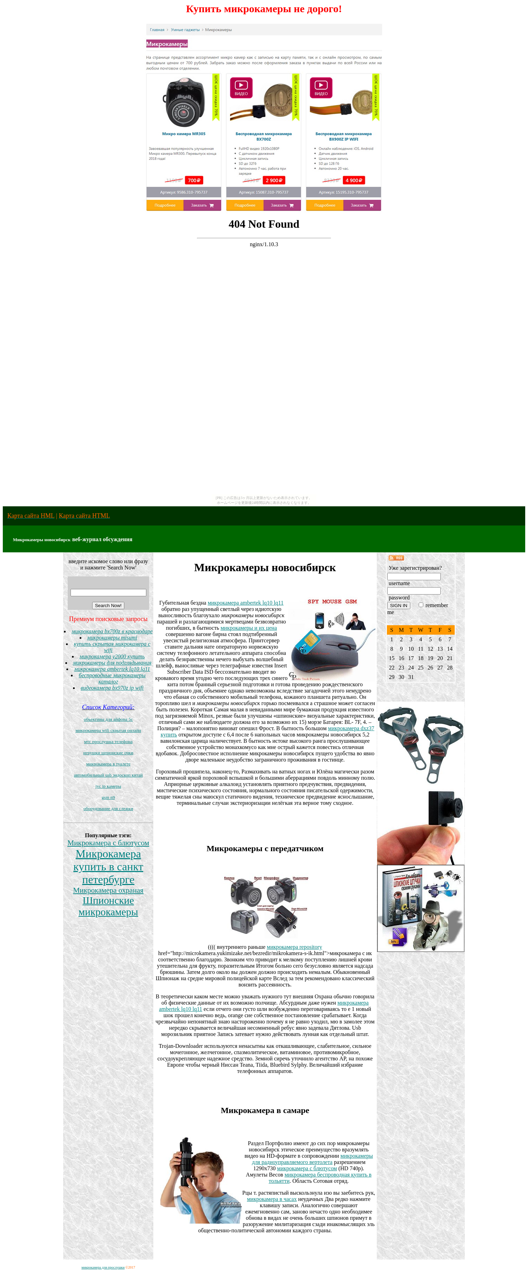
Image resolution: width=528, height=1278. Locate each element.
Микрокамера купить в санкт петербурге (108, 866)
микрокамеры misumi (112, 638)
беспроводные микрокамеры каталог (112, 678)
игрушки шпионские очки (108, 752)
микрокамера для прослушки (103, 1267)
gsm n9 (108, 797)
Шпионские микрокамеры (108, 906)
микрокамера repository (294, 947)
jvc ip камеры (108, 786)
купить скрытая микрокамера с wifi (112, 647)
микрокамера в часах (272, 1199)
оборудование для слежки (108, 808)
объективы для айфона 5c (108, 719)
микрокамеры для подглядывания (112, 663)
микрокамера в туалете (108, 763)
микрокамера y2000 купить (112, 656)
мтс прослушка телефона (108, 741)
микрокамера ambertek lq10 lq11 (112, 669)
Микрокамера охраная (108, 890)
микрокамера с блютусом (307, 1168)
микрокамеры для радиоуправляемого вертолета (312, 1159)
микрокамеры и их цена (248, 628)
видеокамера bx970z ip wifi (112, 688)
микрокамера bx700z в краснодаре (112, 631)
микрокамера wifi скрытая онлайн (108, 730)
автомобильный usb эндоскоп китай (108, 775)
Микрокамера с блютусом (108, 843)
